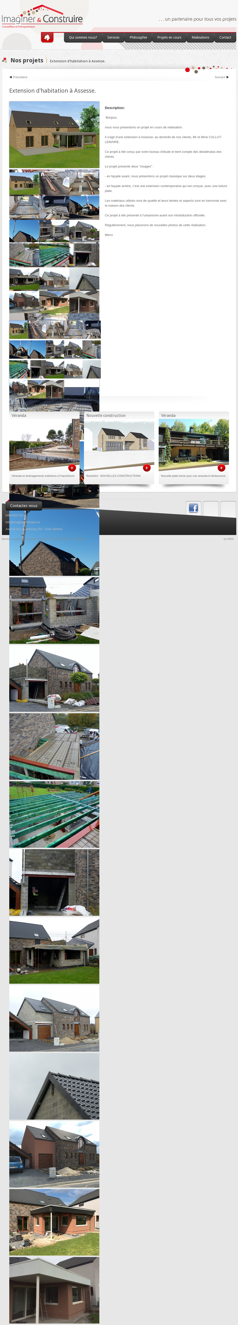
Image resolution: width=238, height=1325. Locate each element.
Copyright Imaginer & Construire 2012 (47, 538)
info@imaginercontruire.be (23, 522)
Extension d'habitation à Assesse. (77, 61)
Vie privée (79, 538)
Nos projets (26, 60)
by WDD (229, 538)
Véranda (19, 415)
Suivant (220, 77)
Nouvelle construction (105, 415)
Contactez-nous (23, 505)
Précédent (20, 77)
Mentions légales (12, 538)
